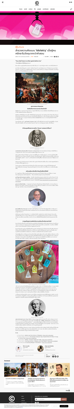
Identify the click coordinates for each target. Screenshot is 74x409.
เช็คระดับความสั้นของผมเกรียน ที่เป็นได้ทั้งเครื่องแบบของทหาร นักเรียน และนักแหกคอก (58, 380)
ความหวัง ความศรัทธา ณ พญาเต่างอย (14, 379)
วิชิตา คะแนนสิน (20, 56)
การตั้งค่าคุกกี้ (55, 406)
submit (64, 399)
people (39, 9)
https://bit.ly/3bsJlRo (47, 342)
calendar (52, 9)
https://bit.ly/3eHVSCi (47, 339)
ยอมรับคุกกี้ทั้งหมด (64, 406)
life (35, 9)
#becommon (18, 355)
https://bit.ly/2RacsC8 (31, 338)
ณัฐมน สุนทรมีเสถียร (26, 56)
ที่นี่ (22, 407)
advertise (23, 400)
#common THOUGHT (25, 355)
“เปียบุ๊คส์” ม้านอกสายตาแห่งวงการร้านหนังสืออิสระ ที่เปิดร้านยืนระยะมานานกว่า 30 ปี (37, 380)
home (20, 9)
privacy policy (24, 402)
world (25, 9)
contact (22, 398)
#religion (17, 356)
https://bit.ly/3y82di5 (53, 341)
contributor (46, 9)
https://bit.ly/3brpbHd (48, 335)
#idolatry (31, 355)
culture (30, 9)
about (22, 396)
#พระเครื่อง (21, 356)
